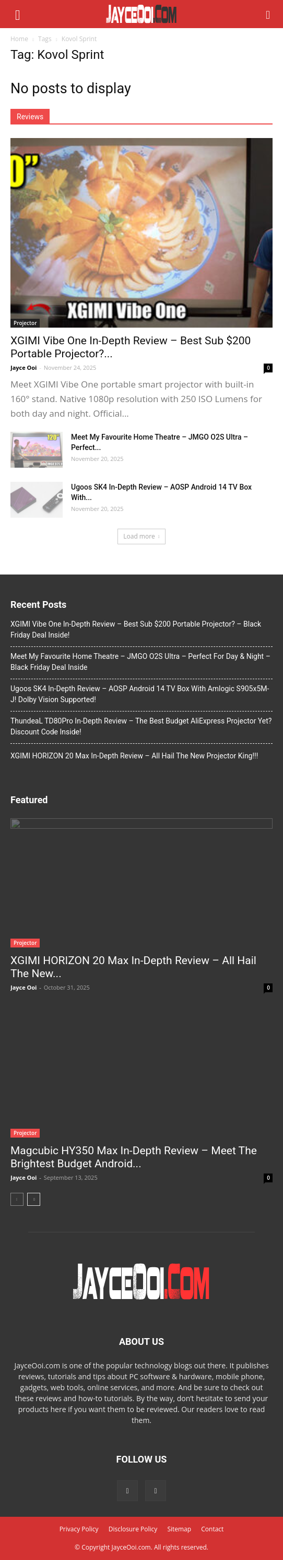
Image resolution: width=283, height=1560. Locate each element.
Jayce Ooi (23, 367)
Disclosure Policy (133, 1529)
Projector (25, 323)
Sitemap (179, 1529)
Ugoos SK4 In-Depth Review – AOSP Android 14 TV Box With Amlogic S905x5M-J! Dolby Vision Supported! (139, 694)
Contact (212, 1529)
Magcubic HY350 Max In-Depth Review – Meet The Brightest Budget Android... (133, 1157)
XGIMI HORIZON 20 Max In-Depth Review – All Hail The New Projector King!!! (134, 756)
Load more (141, 536)
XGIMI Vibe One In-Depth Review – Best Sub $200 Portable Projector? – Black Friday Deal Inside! (135, 629)
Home (19, 38)
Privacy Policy (79, 1529)
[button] (268, 14)
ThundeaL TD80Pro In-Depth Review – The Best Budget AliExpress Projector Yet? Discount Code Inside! (141, 726)
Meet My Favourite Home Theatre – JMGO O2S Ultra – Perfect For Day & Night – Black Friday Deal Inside (140, 661)
